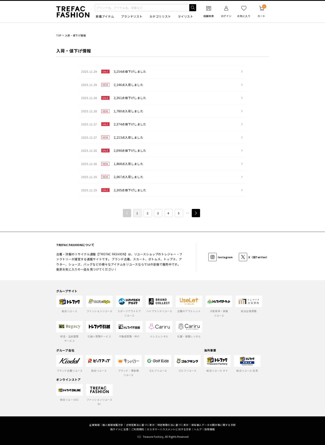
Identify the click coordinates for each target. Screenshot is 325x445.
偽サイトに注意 (119, 429)
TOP (59, 35)
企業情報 (94, 425)
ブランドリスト (131, 16)
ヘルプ (198, 429)
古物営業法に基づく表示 (140, 425)
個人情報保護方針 (112, 425)
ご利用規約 (137, 429)
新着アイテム (105, 16)
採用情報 (209, 429)
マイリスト (185, 16)
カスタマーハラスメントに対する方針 (169, 429)
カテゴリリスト (160, 16)
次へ (196, 213)
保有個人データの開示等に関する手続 (213, 425)
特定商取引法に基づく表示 (173, 425)
